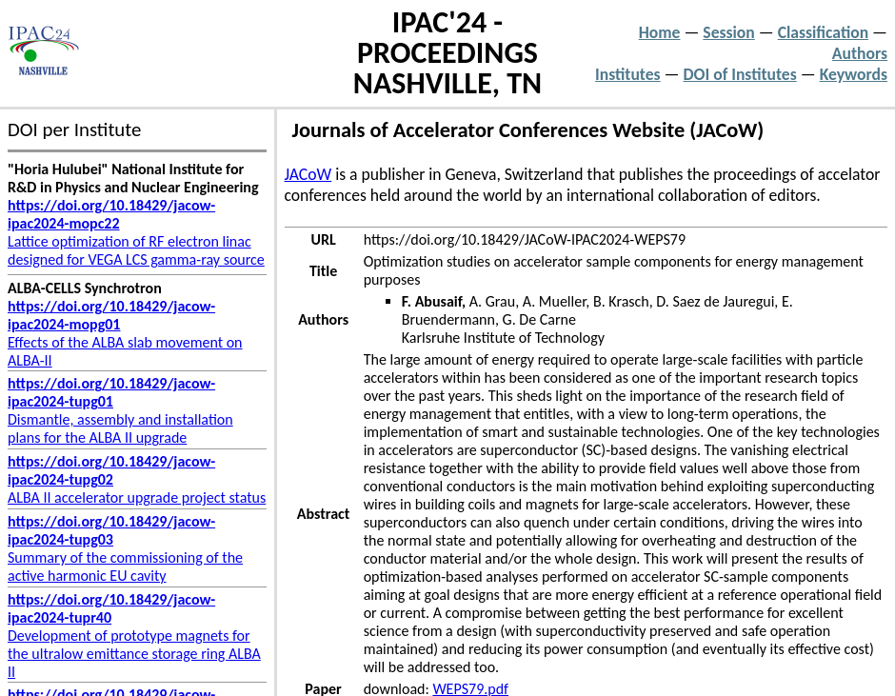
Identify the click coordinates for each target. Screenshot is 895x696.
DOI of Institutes (740, 74)
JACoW (308, 174)
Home (660, 32)
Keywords (853, 74)
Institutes (628, 74)
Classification (823, 32)
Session (728, 32)
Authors (859, 53)
